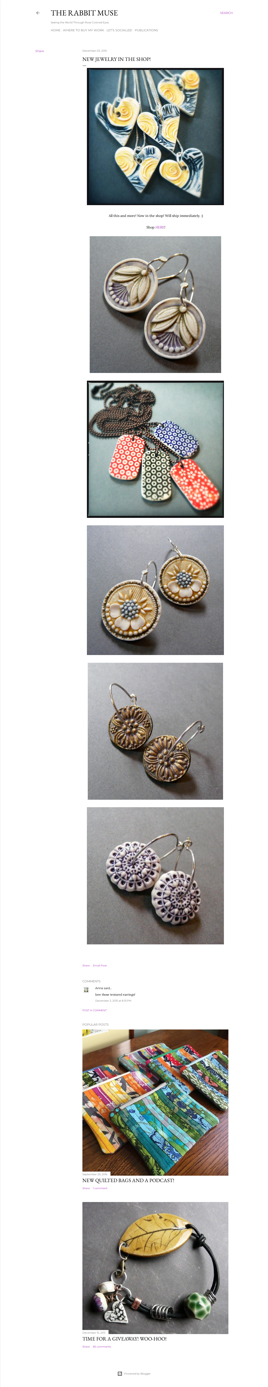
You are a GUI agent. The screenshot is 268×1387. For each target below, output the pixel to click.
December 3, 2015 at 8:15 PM (113, 1000)
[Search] (226, 13)
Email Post (100, 965)
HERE (159, 227)
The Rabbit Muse (84, 13)
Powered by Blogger (134, 1373)
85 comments (102, 1346)
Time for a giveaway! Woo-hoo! (124, 1338)
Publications (146, 30)
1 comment (100, 1188)
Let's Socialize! (119, 30)
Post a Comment (94, 1010)
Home (55, 30)
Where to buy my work (83, 30)
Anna (99, 988)
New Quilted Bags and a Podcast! (128, 1180)
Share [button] (39, 51)
